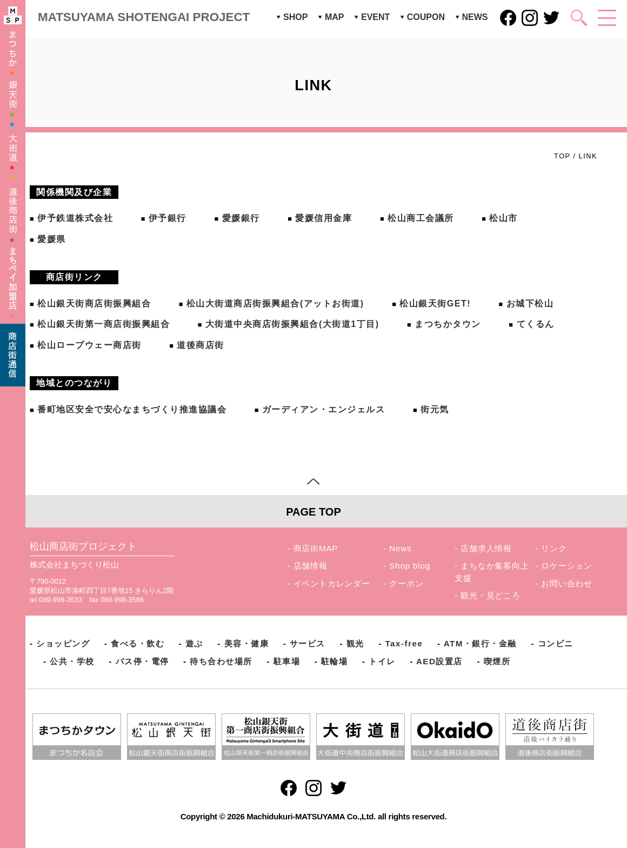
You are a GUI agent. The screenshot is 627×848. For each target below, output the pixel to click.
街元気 (435, 409)
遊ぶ (194, 643)
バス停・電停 (142, 661)
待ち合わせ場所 (221, 661)
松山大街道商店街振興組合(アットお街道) (275, 303)
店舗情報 (311, 565)
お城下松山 (530, 303)
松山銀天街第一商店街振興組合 (103, 324)
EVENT (375, 17)
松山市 (503, 218)
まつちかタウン (448, 324)
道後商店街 (200, 345)
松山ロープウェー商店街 (89, 345)
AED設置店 (439, 661)
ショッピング (63, 643)
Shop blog (409, 565)
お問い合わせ (566, 583)
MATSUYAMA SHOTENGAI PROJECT (144, 17)
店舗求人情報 (486, 548)
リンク (553, 548)
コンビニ (555, 643)
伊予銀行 (167, 218)
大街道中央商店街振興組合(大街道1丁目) (292, 324)
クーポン (406, 583)
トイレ (382, 661)
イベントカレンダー (332, 583)
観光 (355, 643)
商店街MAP (316, 548)
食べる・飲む (137, 643)
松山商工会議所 (421, 218)
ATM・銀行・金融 (480, 643)
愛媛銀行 (241, 218)
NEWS (475, 17)
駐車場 (287, 661)
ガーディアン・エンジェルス (323, 409)
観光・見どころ (491, 595)
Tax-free (404, 643)
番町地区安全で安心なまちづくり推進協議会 (131, 409)
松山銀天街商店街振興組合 (94, 303)
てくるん (536, 324)
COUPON (426, 17)
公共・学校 (72, 661)
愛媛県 (51, 239)
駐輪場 (334, 661)
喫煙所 (497, 661)
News (400, 548)
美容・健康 (246, 643)
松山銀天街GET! (435, 303)
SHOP (295, 17)
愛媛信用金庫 (323, 218)
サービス (307, 643)
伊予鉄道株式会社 (75, 218)
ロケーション (566, 565)
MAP (334, 17)
